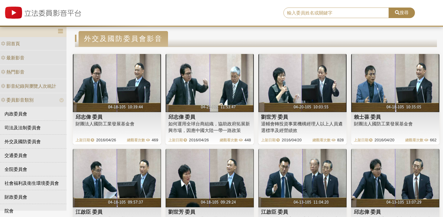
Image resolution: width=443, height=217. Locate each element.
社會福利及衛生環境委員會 (32, 183)
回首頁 (10, 43)
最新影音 (12, 57)
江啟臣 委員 (89, 212)
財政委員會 (16, 197)
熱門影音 (12, 71)
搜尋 (402, 12)
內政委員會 (16, 113)
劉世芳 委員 (274, 117)
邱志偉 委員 (89, 117)
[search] (336, 13)
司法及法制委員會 (23, 127)
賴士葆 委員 (367, 117)
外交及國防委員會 (23, 141)
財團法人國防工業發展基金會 (105, 123)
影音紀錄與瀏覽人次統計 (28, 86)
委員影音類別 (17, 99)
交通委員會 (16, 155)
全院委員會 (16, 169)
